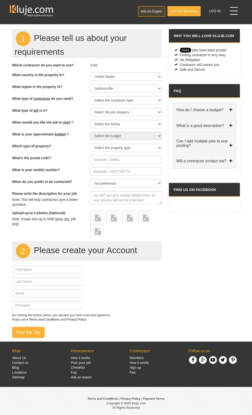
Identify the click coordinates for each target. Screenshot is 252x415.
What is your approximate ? (40, 134)
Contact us (20, 363)
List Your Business (184, 11)
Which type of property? (31, 146)
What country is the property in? (38, 75)
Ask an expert (81, 377)
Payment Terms (154, 398)
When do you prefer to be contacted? (42, 182)
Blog (15, 367)
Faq (74, 372)
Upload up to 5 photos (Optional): (39, 213)
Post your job (81, 363)
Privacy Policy (76, 319)
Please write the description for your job (44, 194)
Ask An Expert (151, 11)
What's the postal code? (31, 158)
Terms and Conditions (44, 319)
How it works (80, 358)
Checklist (78, 367)
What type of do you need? (42, 99)
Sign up (135, 367)
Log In (214, 11)
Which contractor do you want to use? (43, 65)
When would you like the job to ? (42, 122)
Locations (19, 372)
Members (137, 358)
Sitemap (18, 377)
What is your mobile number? (36, 170)
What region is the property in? (37, 87)
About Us (19, 358)
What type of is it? (29, 110)
